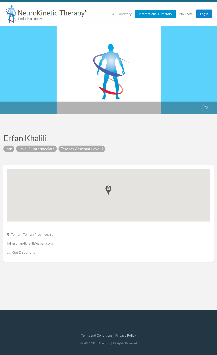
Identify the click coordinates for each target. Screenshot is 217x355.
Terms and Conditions (97, 335)
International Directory (155, 14)
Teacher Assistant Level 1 (82, 148)
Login (204, 14)
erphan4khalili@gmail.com (32, 243)
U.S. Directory (122, 14)
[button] (108, 190)
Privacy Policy (125, 335)
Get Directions (23, 252)
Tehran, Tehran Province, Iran (33, 234)
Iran (9, 148)
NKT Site (186, 14)
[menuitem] (121, 14)
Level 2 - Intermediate (36, 148)
